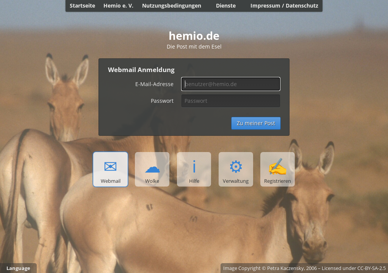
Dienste (226, 5)
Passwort (162, 100)
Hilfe (194, 169)
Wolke (152, 169)
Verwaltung (236, 169)
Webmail (110, 169)
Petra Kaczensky (285, 268)
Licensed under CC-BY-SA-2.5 (354, 268)
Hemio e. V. (118, 5)
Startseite (82, 5)
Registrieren (277, 169)
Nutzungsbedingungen (171, 5)
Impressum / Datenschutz (284, 5)
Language (18, 268)
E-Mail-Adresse (154, 84)
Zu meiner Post (256, 123)
